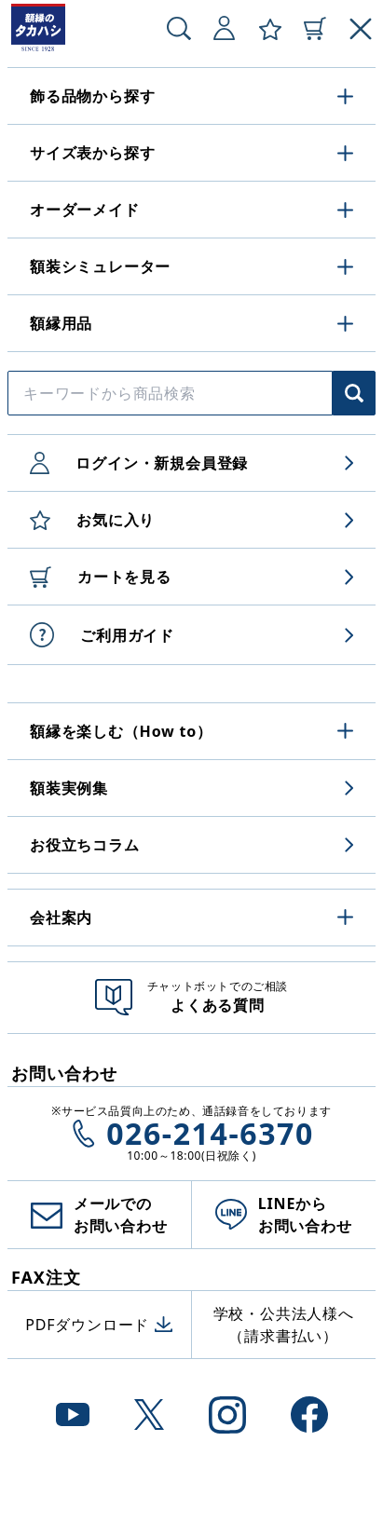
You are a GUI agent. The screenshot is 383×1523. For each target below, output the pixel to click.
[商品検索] (354, 393)
